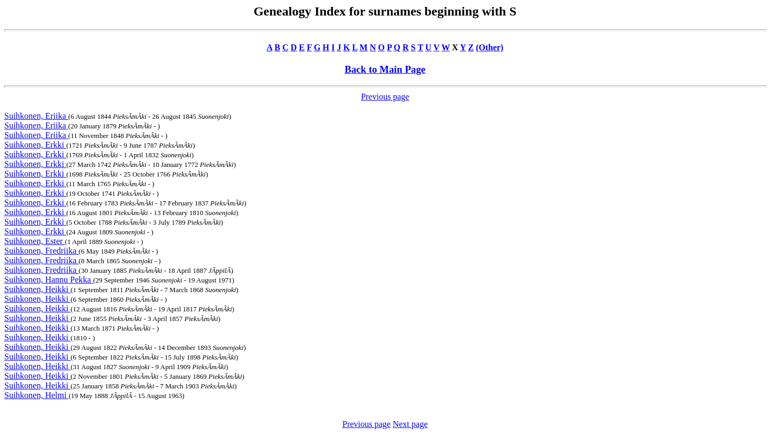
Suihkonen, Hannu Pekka (48, 279)
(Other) (490, 47)
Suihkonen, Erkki (35, 144)
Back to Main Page (384, 69)
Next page (409, 424)
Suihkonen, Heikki (37, 289)
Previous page (385, 96)
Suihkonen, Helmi (36, 395)
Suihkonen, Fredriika (41, 250)
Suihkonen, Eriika (36, 115)
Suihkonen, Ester (34, 241)
